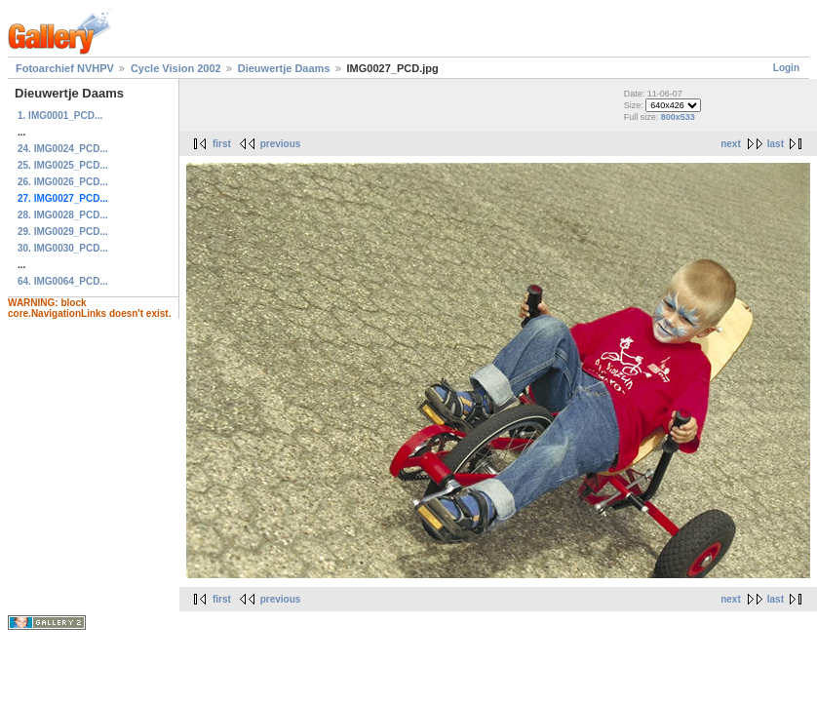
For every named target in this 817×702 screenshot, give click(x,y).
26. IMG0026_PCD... (63, 181)
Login (786, 67)
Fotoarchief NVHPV (65, 68)
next (730, 143)
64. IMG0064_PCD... (63, 281)
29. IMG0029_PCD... (63, 231)
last (775, 143)
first (222, 143)
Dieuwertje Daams (284, 68)
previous (280, 143)
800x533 (678, 117)
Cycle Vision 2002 (176, 68)
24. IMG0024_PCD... (63, 148)
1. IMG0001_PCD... (60, 115)
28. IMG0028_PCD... (63, 215)
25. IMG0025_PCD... (63, 165)
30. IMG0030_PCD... (63, 248)
